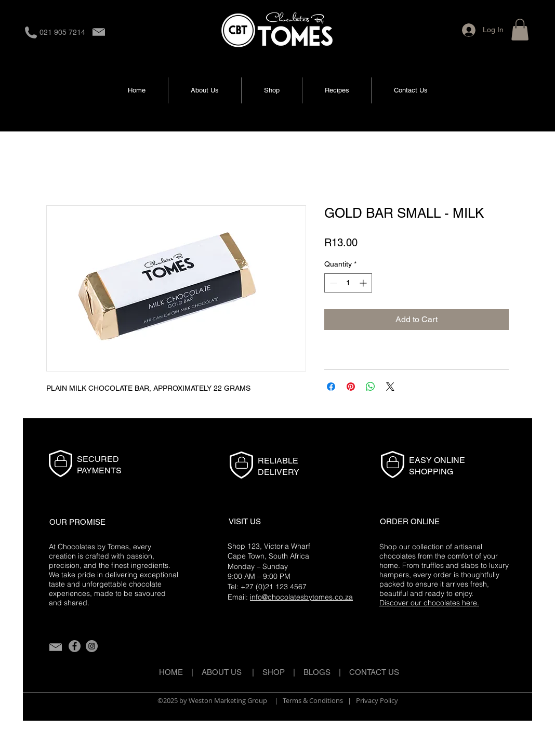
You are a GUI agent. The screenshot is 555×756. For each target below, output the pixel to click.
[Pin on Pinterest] (351, 386)
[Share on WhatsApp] (370, 386)
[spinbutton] (348, 283)
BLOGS (321, 672)
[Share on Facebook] (331, 386)
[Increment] (364, 283)
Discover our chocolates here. (429, 602)
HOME (171, 672)
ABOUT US (222, 672)
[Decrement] (332, 283)
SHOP (273, 672)
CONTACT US (374, 672)
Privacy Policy (377, 700)
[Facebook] (75, 646)
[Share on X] (390, 386)
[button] (520, 30)
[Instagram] (92, 646)
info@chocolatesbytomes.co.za (301, 597)
